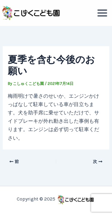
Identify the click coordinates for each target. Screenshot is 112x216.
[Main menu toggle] (102, 13)
